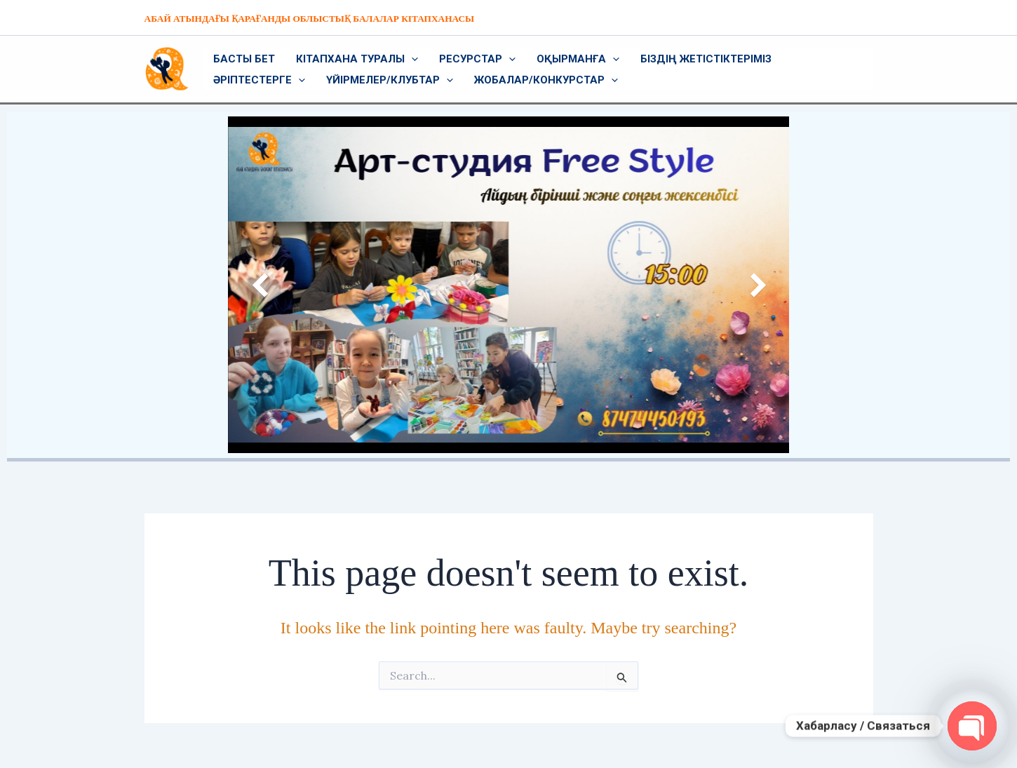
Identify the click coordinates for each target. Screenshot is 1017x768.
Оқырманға (578, 58)
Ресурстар (477, 58)
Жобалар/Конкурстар (546, 79)
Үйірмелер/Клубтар (389, 79)
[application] (411, 58)
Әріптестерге (259, 79)
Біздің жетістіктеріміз (706, 59)
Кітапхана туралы (357, 58)
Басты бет (244, 59)
